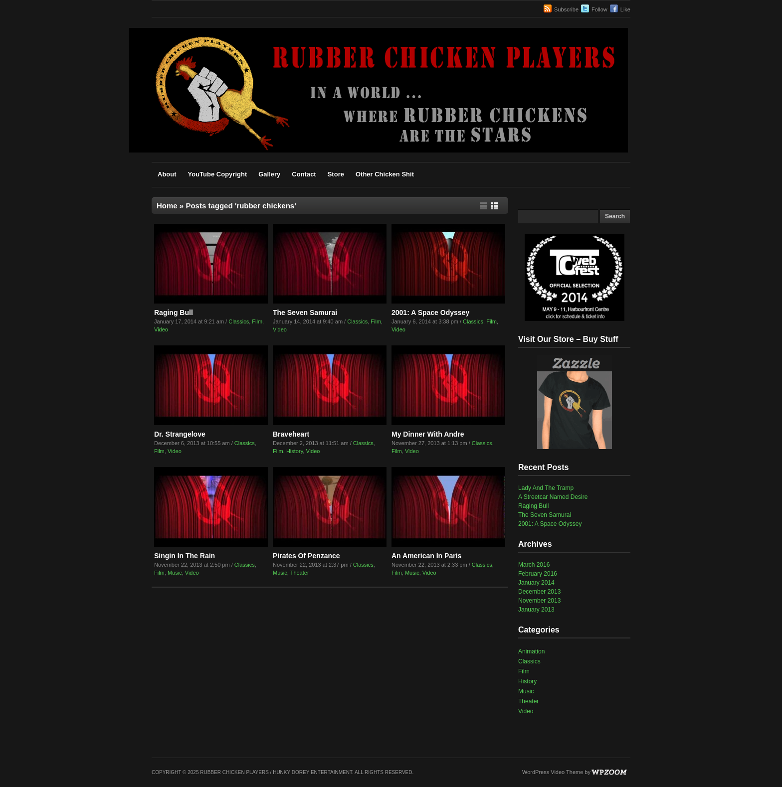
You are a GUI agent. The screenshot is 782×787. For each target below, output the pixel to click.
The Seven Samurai (305, 312)
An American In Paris (426, 556)
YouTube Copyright (217, 174)
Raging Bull (173, 312)
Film (257, 321)
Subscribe (566, 9)
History (294, 451)
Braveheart (291, 434)
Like (625, 9)
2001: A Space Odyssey (430, 312)
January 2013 (536, 609)
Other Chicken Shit (385, 174)
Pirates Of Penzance (306, 556)
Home (167, 205)
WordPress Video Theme (552, 772)
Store (336, 174)
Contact (304, 174)
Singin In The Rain (184, 556)
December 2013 (539, 591)
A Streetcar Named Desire (552, 496)
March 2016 (534, 564)
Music (175, 573)
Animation (531, 651)
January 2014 (536, 582)
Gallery (269, 174)
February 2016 (537, 573)
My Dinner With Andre (427, 434)
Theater (299, 573)
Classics (238, 321)
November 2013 (539, 600)
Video (161, 329)
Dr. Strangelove (179, 434)
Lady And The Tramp (546, 487)
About (167, 174)
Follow (599, 9)
